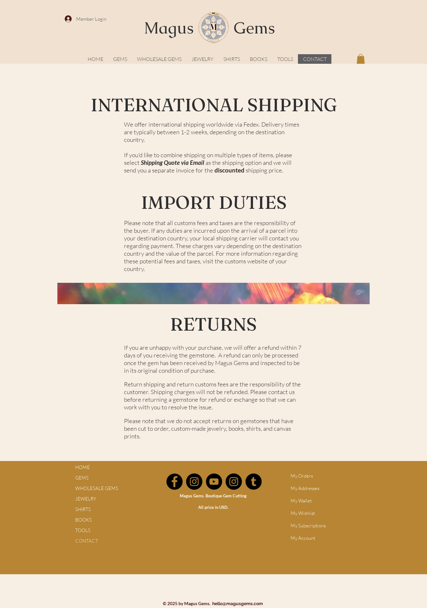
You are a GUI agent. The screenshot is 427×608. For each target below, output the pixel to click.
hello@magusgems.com (237, 603)
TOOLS (82, 530)
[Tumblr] (253, 481)
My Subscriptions (308, 526)
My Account (303, 538)
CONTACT (86, 541)
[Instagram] (194, 481)
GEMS (82, 478)
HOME (82, 467)
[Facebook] (174, 481)
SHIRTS (83, 509)
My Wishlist (303, 513)
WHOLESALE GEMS (96, 488)
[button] (361, 59)
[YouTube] (214, 481)
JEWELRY (85, 499)
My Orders (302, 476)
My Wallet (301, 501)
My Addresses (305, 488)
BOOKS (83, 520)
